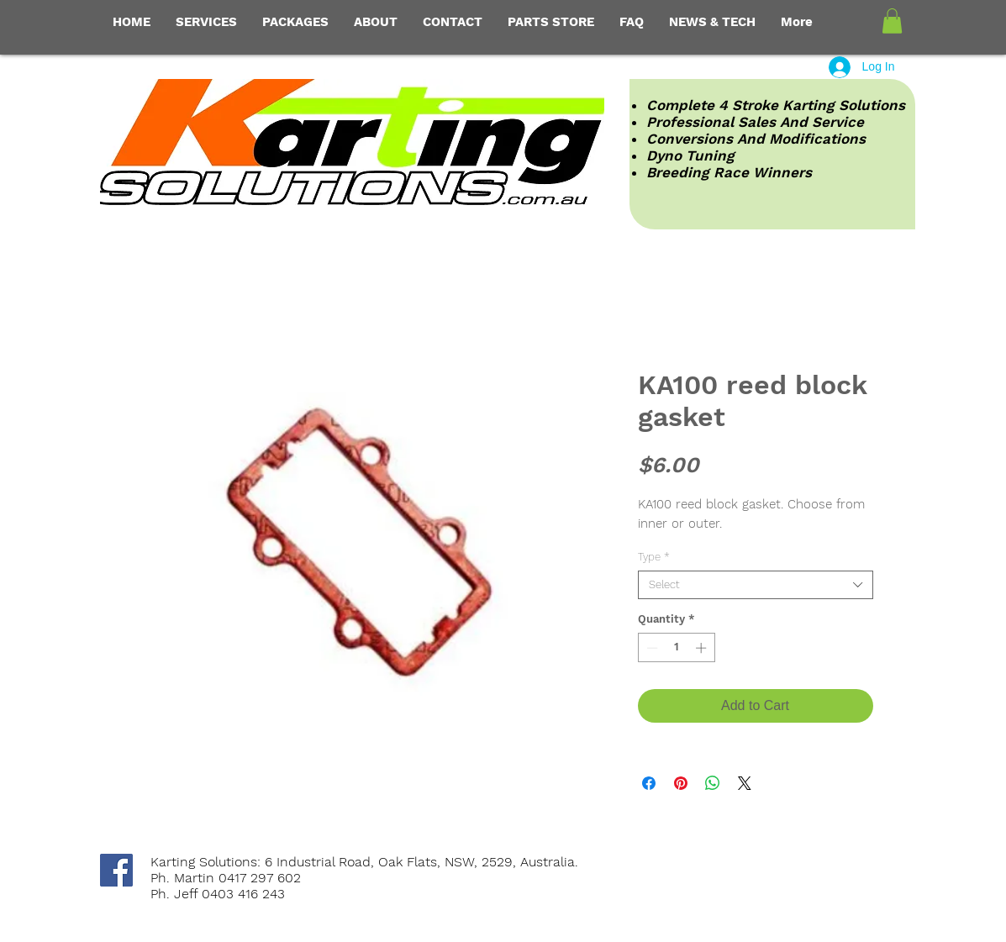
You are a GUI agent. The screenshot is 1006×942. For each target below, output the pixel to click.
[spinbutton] (676, 648)
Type (654, 556)
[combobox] (755, 585)
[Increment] (703, 648)
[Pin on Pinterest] (681, 783)
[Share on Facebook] (649, 783)
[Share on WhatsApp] (713, 783)
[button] (892, 21)
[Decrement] (650, 648)
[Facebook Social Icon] (116, 870)
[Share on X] (745, 783)
